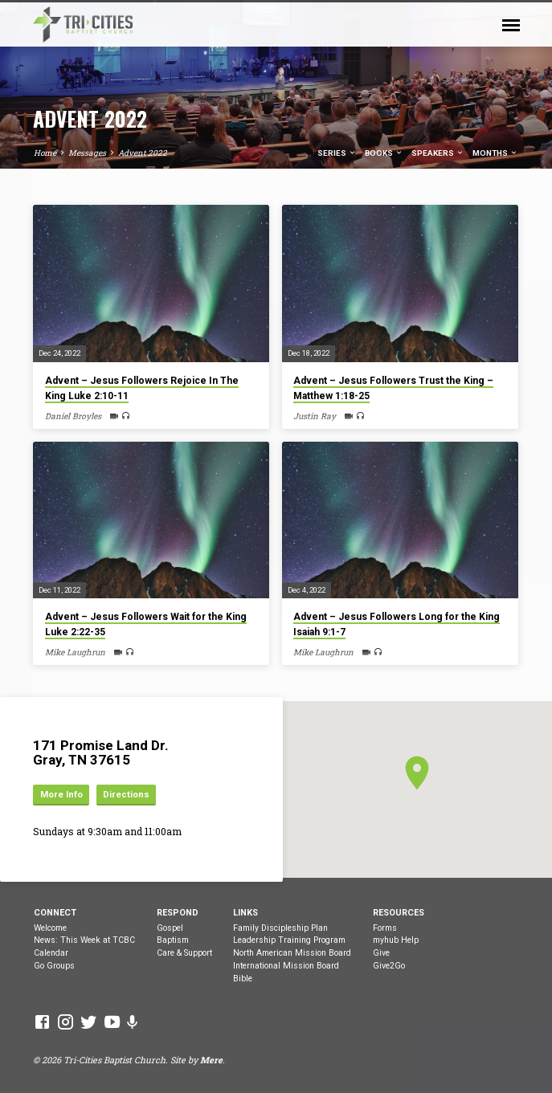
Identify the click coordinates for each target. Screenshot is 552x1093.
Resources (398, 912)
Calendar (51, 953)
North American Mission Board (292, 953)
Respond (177, 912)
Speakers (437, 153)
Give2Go (389, 965)
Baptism (173, 940)
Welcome (50, 928)
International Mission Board (286, 965)
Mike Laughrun (75, 652)
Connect (55, 912)
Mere (211, 1060)
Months (495, 153)
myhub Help (396, 940)
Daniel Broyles (73, 416)
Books (384, 153)
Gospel (170, 928)
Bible (242, 978)
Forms (385, 928)
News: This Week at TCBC (84, 940)
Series (337, 153)
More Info (61, 794)
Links (245, 912)
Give (381, 953)
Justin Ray (314, 416)
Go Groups (54, 965)
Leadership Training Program (289, 940)
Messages (87, 153)
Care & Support (184, 953)
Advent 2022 (142, 153)
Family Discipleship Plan (280, 928)
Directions (126, 794)
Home (45, 153)
